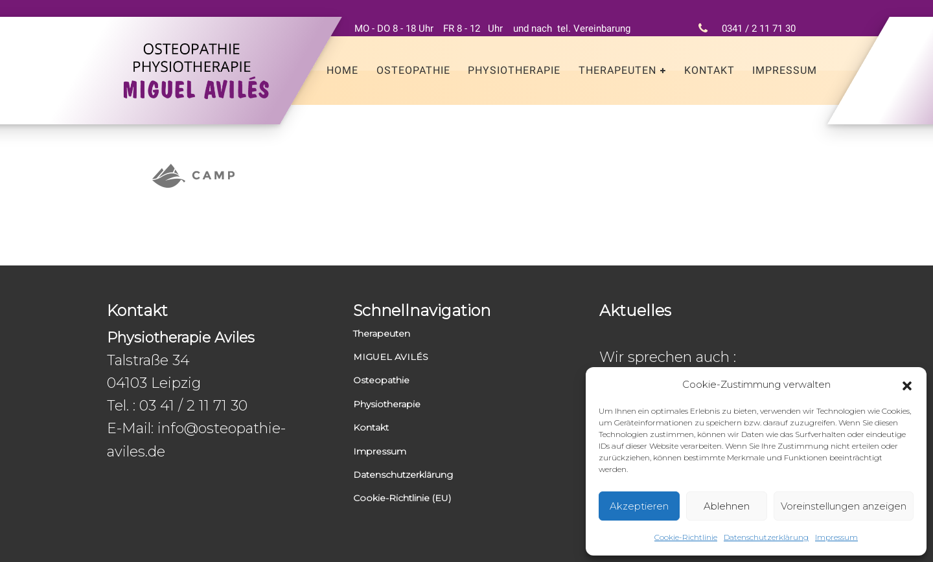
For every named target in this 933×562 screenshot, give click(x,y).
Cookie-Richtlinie (685, 537)
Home (342, 70)
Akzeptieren (639, 506)
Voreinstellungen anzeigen (843, 506)
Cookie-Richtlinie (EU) (402, 498)
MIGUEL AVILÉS (390, 357)
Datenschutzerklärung (766, 537)
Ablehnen (727, 506)
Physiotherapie (514, 70)
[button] (907, 384)
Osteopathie (413, 70)
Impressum (836, 537)
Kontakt (709, 70)
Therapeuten (617, 70)
